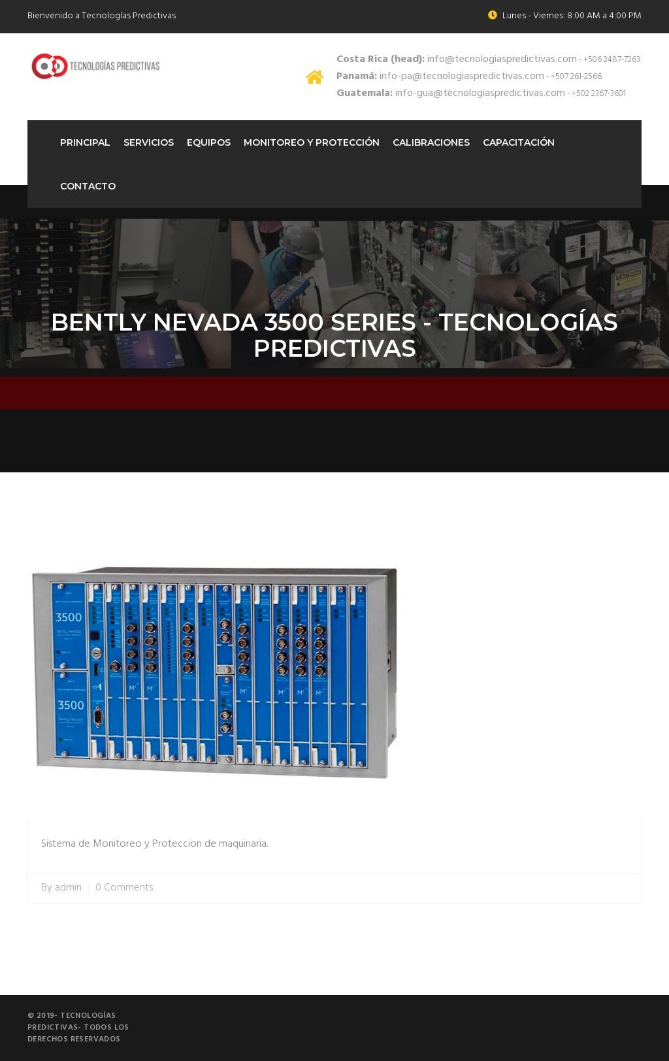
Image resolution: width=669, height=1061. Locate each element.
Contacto (88, 186)
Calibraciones (431, 142)
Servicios (148, 142)
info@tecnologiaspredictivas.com (456, 59)
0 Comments (124, 888)
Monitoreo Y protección (312, 142)
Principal (85, 142)
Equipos (209, 142)
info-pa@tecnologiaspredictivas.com (440, 76)
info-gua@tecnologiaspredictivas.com (450, 93)
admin (68, 888)
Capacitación (519, 142)
